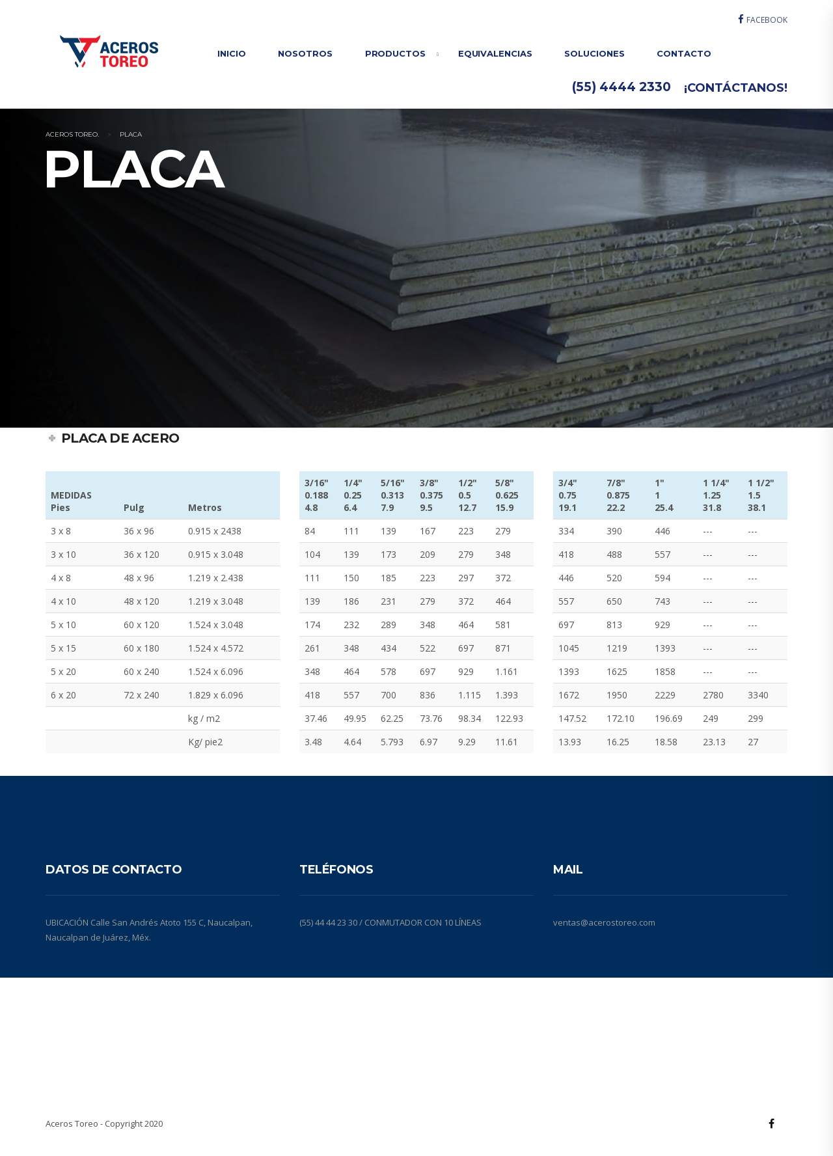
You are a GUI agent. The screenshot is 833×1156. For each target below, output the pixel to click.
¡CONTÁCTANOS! (735, 88)
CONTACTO (684, 53)
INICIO (231, 53)
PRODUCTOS (395, 53)
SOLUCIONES (594, 53)
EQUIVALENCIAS (495, 53)
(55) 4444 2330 (621, 86)
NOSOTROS (305, 53)
